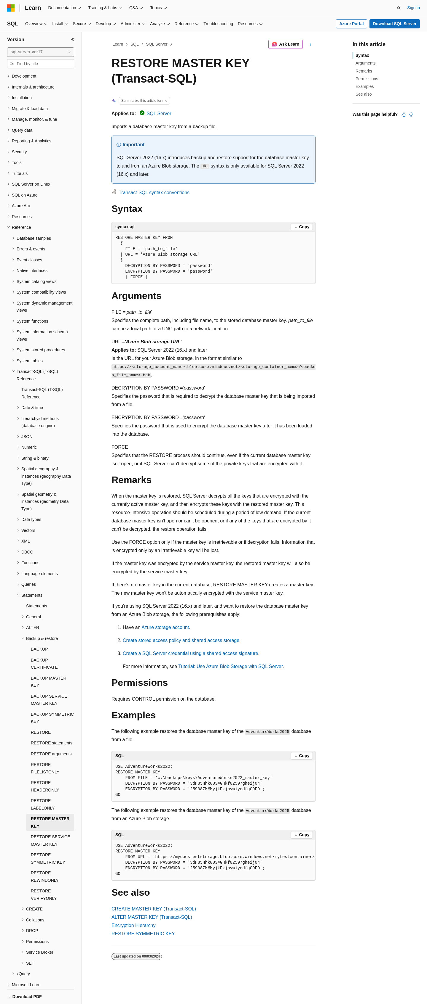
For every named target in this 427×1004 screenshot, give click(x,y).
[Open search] (399, 8)
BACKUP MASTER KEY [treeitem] (48, 661)
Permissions (367, 78)
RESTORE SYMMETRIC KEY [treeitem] (48, 838)
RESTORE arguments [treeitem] (51, 733)
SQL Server (157, 44)
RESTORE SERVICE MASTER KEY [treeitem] (50, 820)
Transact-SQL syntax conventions (154, 192)
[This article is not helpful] (410, 114)
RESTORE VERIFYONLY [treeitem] (44, 874)
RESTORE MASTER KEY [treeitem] (50, 802)
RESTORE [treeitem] (41, 711)
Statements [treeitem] (36, 585)
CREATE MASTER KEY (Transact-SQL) (153, 908)
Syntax (362, 55)
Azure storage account (165, 627)
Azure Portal (351, 23)
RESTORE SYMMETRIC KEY (143, 933)
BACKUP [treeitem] (39, 628)
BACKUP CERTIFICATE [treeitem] (44, 643)
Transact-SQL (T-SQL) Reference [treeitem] (42, 373)
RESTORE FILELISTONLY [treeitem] (45, 748)
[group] (213, 860)
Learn (118, 44)
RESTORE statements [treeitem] (51, 722)
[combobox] (40, 52)
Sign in (413, 7)
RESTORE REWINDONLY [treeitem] (45, 856)
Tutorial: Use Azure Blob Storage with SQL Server (230, 666)
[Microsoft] (11, 8)
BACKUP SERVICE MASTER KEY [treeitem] (49, 679)
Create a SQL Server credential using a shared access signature (190, 653)
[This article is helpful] (403, 114)
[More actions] (310, 44)
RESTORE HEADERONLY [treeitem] (45, 766)
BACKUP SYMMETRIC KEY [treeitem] (52, 697)
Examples (365, 86)
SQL (134, 44)
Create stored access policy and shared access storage (181, 640)
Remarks (364, 71)
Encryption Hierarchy (133, 925)
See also (364, 94)
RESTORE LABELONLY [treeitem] (43, 784)
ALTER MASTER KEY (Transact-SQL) (151, 917)
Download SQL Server (395, 23)
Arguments (366, 63)
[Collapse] (72, 39)
